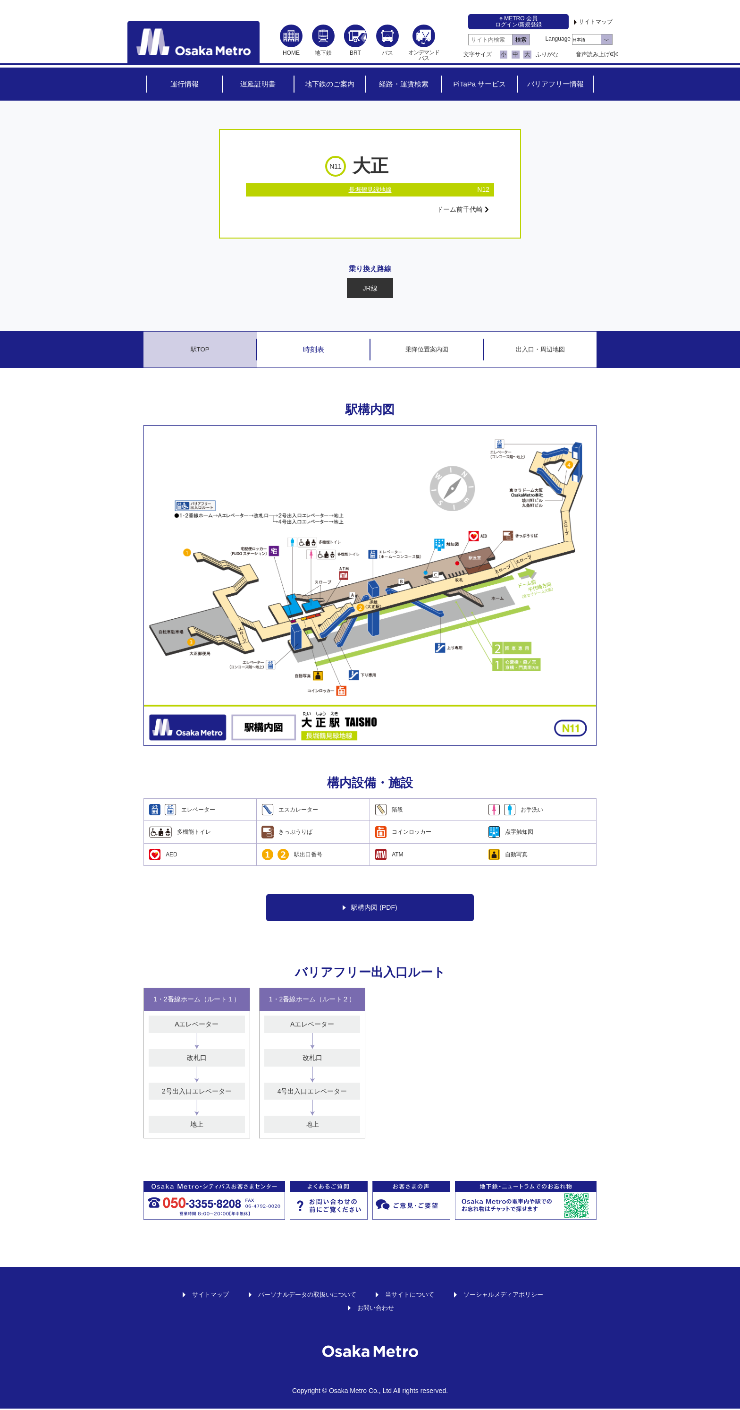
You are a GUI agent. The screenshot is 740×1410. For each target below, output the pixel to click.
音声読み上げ (593, 54)
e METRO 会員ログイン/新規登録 (518, 21)
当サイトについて (412, 1295)
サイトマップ (596, 21)
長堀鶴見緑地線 (370, 189)
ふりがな (547, 54)
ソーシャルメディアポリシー (511, 1295)
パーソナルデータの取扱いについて (303, 1295)
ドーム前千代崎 (459, 210)
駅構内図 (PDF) (370, 909)
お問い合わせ (375, 1309)
